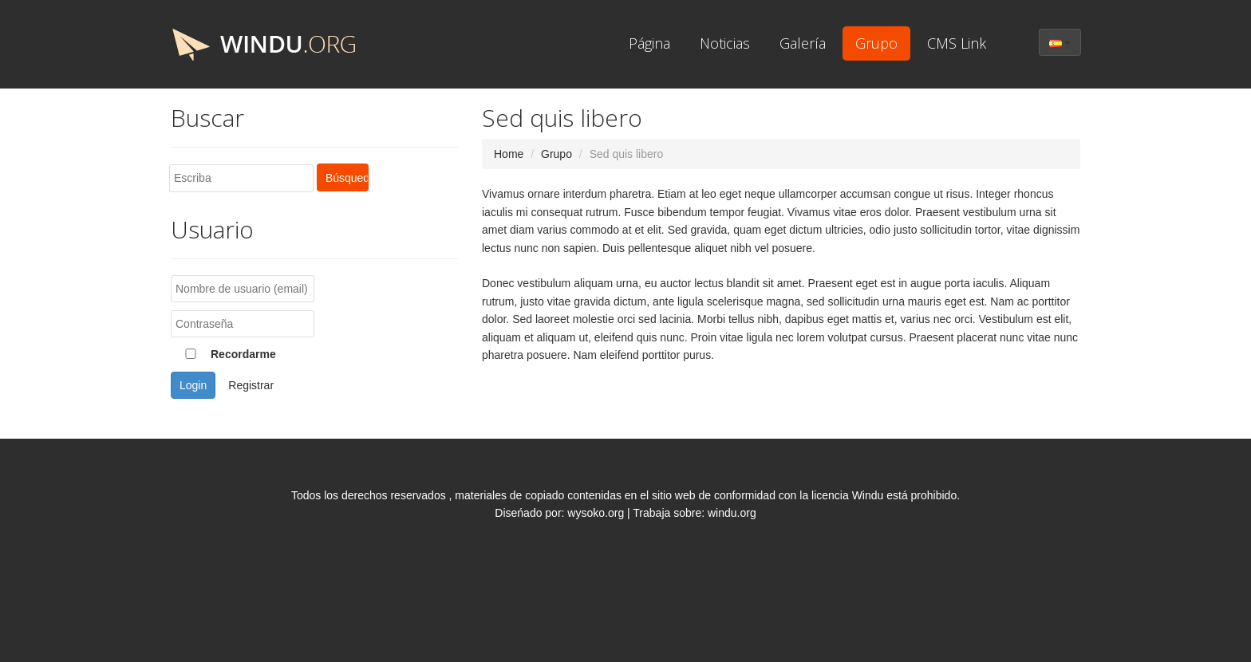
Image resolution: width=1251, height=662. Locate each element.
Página (649, 43)
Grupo (876, 43)
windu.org (732, 512)
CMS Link (956, 43)
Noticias (725, 43)
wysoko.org (595, 512)
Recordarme (223, 354)
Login (193, 385)
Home (508, 154)
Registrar (251, 385)
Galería (802, 43)
